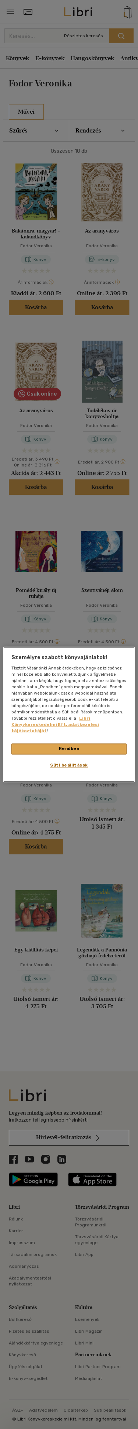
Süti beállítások (69, 765)
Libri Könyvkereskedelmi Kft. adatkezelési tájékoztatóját (55, 725)
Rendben (69, 748)
